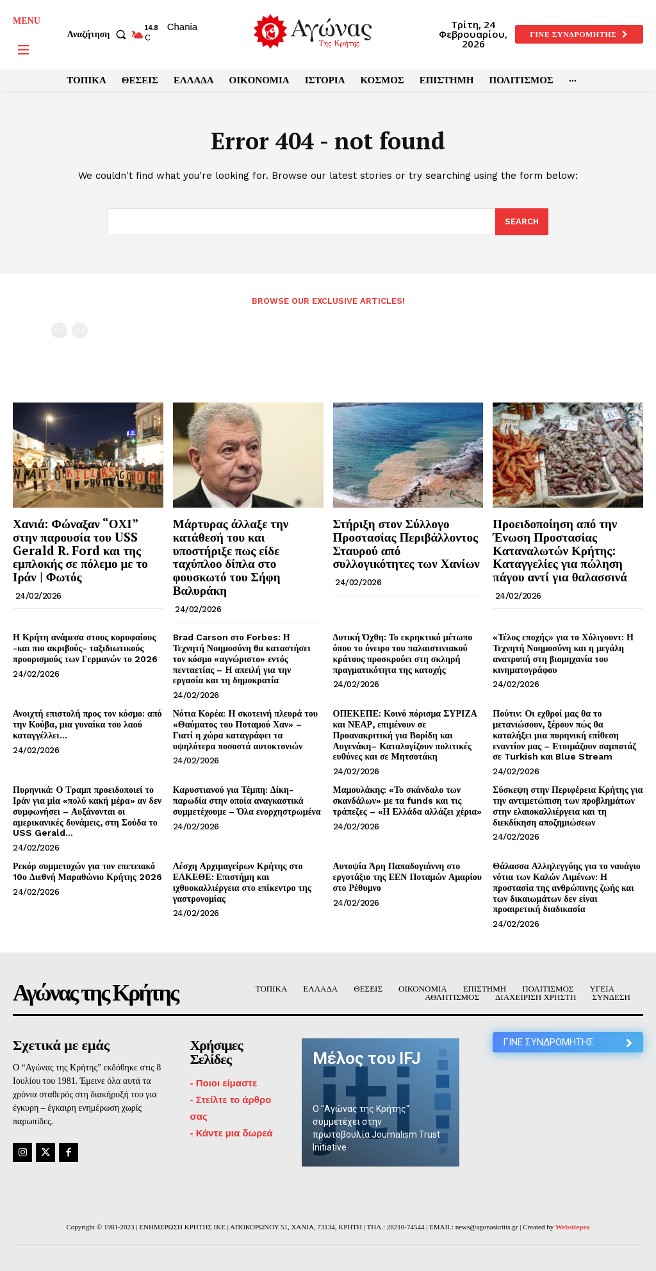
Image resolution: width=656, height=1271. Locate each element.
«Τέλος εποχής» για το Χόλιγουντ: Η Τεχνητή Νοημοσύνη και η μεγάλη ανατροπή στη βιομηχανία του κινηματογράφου (563, 653)
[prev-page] (59, 330)
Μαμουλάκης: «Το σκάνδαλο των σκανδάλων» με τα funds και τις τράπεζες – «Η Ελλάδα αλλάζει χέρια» (407, 801)
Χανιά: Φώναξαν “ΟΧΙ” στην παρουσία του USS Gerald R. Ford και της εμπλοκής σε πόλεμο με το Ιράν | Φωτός (80, 550)
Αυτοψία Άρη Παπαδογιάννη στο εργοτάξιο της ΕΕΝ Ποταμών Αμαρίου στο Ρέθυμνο (407, 877)
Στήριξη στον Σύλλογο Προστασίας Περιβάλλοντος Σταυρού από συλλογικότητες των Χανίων (406, 543)
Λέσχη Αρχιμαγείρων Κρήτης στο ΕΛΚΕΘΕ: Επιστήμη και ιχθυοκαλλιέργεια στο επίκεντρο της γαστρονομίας (242, 882)
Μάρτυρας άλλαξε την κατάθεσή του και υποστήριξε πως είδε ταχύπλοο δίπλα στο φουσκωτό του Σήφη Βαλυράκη (231, 556)
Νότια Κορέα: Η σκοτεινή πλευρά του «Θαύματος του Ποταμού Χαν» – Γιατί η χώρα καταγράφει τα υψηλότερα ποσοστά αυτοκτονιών (245, 729)
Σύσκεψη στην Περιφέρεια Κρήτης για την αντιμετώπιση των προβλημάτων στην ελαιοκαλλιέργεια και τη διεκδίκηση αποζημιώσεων (568, 806)
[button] (99, 34)
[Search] (521, 221)
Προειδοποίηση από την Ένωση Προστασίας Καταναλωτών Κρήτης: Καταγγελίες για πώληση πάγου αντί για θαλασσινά (560, 550)
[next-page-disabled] (80, 330)
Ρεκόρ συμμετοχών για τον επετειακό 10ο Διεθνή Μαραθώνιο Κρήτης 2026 (87, 871)
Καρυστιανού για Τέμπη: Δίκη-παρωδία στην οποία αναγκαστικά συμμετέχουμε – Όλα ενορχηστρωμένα (247, 801)
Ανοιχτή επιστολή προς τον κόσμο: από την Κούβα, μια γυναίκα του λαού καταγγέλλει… (87, 724)
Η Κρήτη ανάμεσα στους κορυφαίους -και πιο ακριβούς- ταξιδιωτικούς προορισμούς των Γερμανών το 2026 (85, 648)
